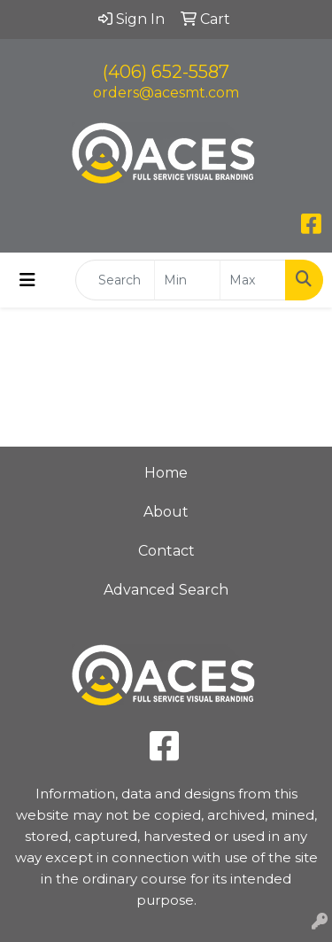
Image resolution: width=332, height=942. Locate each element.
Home (166, 472)
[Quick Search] (115, 280)
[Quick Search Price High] (253, 280)
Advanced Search (166, 589)
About (166, 511)
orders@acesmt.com (166, 92)
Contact (166, 550)
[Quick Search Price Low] (187, 280)
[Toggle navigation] (27, 280)
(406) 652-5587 (166, 71)
